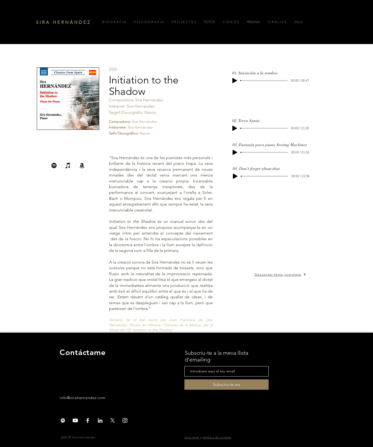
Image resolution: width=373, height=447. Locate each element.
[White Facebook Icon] (87, 420)
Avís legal (191, 437)
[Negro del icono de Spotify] (54, 165)
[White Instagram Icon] (125, 420)
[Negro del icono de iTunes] (68, 165)
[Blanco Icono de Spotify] (63, 420)
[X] (112, 420)
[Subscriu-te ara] (226, 384)
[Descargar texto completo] (286, 274)
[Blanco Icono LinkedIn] (100, 420)
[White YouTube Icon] (75, 420)
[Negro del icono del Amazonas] (82, 165)
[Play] (234, 80)
